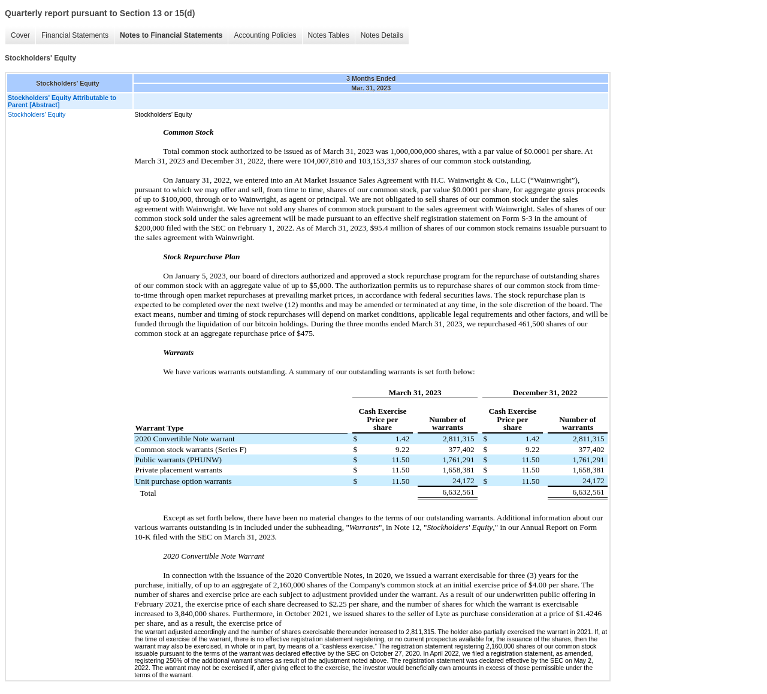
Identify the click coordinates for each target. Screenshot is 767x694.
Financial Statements (74, 35)
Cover (20, 35)
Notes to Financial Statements (171, 35)
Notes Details (382, 35)
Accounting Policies (265, 35)
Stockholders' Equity (36, 114)
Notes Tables (328, 35)
